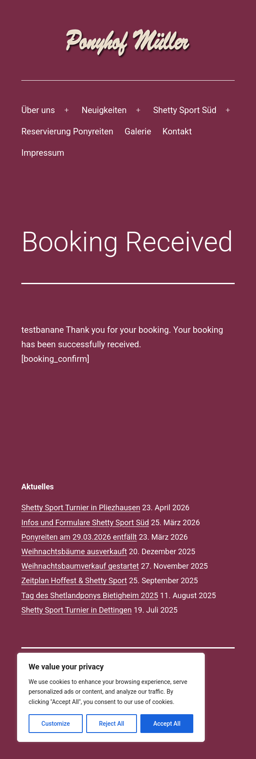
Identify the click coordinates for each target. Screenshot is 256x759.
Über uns (38, 110)
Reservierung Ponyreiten (67, 131)
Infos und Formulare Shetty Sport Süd (85, 522)
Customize (55, 723)
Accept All (166, 723)
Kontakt (177, 131)
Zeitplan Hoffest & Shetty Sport (74, 580)
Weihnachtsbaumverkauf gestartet (80, 565)
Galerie (138, 131)
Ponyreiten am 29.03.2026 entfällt (79, 536)
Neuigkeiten (104, 110)
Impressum (42, 153)
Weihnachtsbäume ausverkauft (74, 551)
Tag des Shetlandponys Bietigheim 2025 (89, 595)
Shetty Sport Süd (184, 110)
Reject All (111, 723)
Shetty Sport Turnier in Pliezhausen (80, 507)
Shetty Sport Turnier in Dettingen (76, 609)
